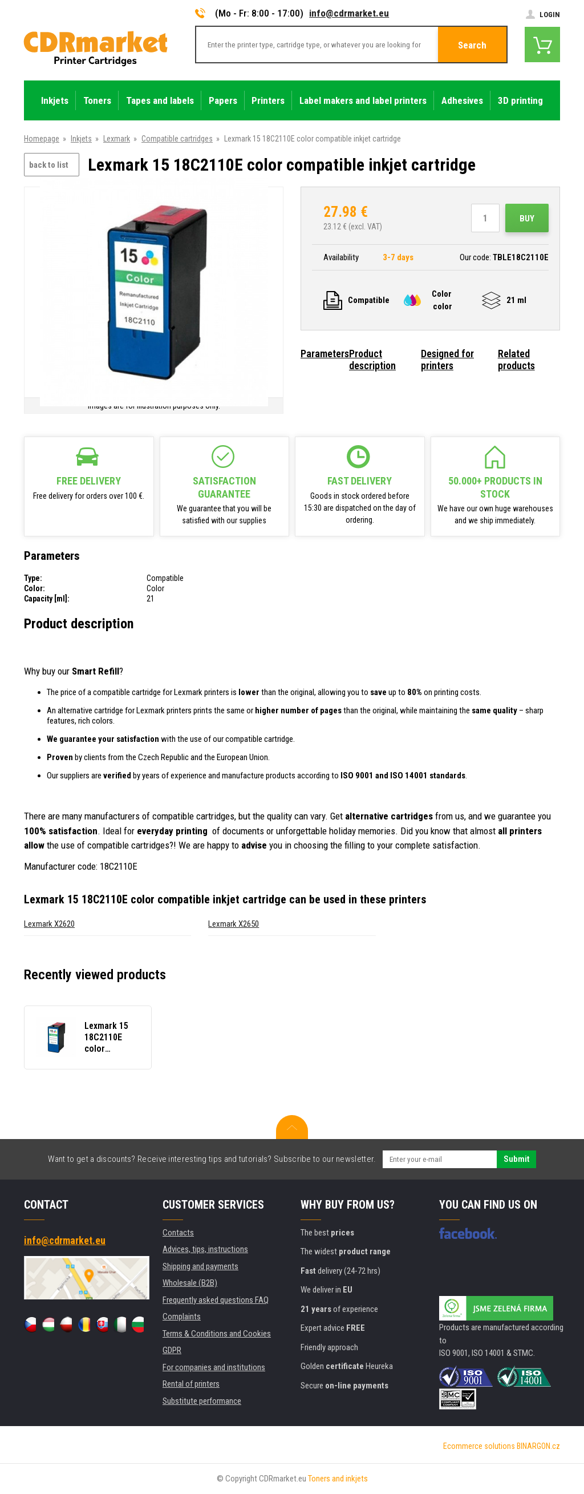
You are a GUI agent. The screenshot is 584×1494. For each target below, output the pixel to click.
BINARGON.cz (538, 1446)
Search (472, 45)
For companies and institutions (214, 1367)
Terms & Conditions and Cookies (217, 1334)
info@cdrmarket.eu (349, 13)
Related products (516, 360)
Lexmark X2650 (233, 924)
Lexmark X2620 (49, 924)
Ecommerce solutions (479, 1446)
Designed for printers (447, 360)
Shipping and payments (200, 1266)
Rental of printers (191, 1384)
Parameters (325, 354)
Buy (527, 218)
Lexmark (116, 138)
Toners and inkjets (338, 1478)
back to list (48, 165)
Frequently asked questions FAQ (216, 1300)
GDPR (172, 1350)
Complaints (182, 1316)
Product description (372, 360)
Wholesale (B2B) (190, 1283)
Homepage (41, 138)
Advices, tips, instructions (205, 1249)
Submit (516, 1159)
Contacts (178, 1232)
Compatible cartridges (177, 138)
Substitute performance (202, 1401)
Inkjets (81, 138)
